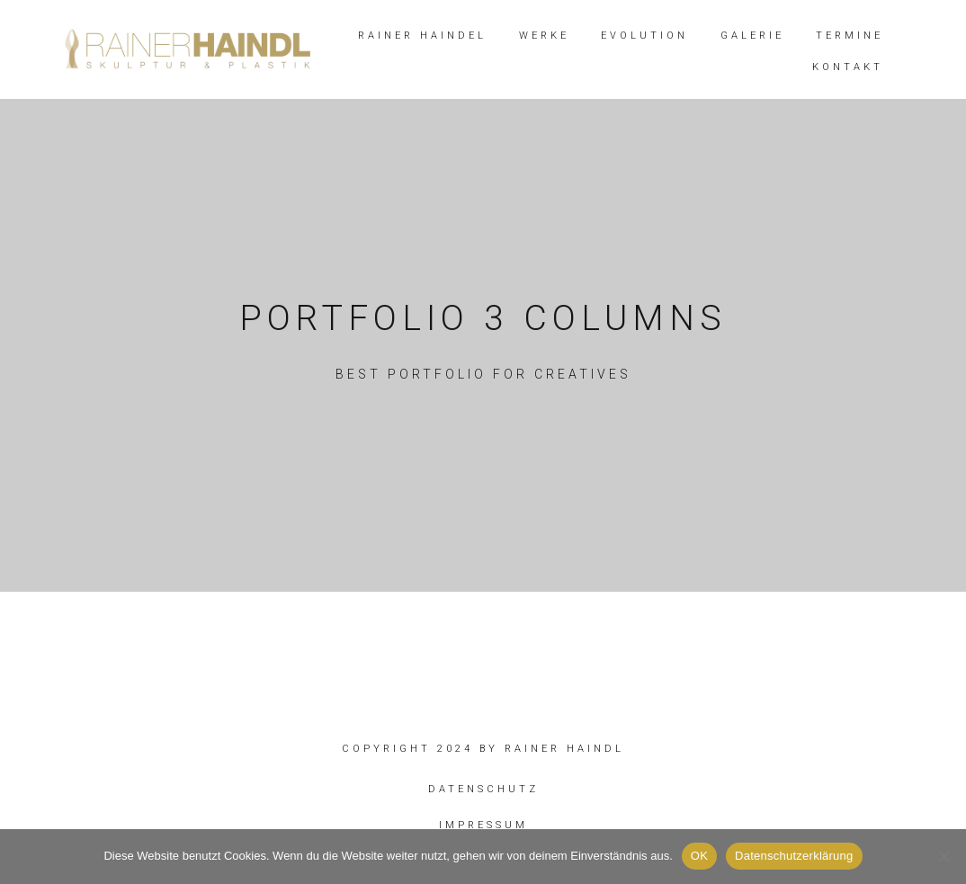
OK (699, 855)
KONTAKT (847, 67)
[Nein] (944, 856)
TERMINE (849, 35)
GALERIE (752, 35)
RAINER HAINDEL (422, 35)
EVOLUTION (644, 35)
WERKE (544, 35)
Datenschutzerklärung (794, 855)
